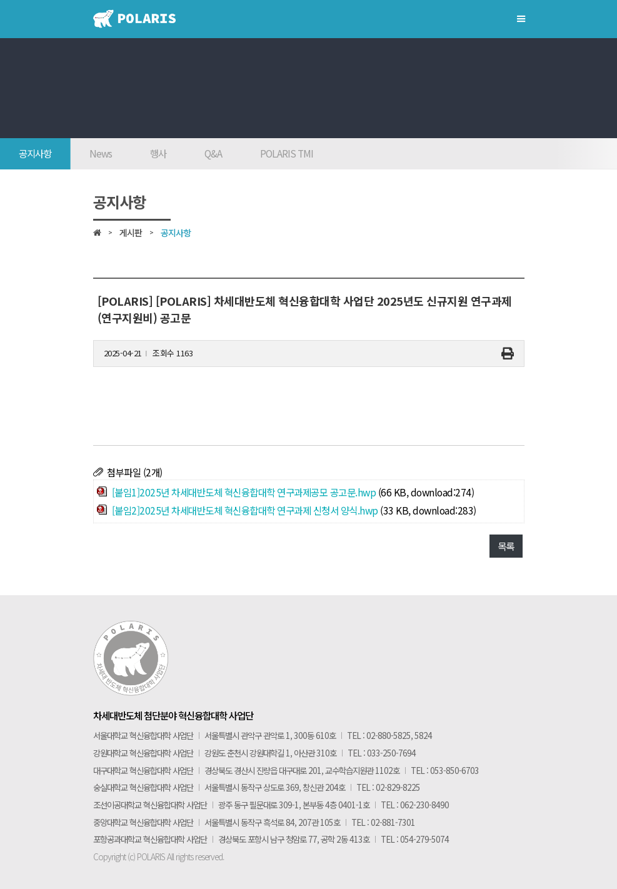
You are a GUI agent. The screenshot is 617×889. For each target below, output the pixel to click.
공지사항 (35, 153)
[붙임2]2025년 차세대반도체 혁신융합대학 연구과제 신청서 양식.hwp (245, 510)
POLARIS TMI (286, 153)
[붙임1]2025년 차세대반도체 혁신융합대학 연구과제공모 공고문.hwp (244, 492)
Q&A (213, 153)
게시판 (130, 232)
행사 (158, 153)
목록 (506, 546)
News (100, 153)
